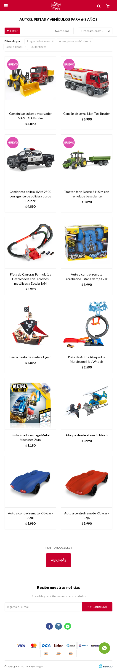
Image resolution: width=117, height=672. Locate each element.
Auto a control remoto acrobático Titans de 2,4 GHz (86, 276)
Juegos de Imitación (38, 41)
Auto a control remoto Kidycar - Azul (30, 515)
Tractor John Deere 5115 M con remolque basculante (86, 194)
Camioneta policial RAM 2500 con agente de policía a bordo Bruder (30, 196)
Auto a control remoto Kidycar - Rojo (86, 515)
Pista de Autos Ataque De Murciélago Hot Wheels (86, 359)
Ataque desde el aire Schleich (87, 435)
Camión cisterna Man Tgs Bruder (86, 113)
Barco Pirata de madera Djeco (30, 357)
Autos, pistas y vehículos (73, 41)
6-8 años (14, 46)
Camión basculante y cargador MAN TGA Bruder (30, 116)
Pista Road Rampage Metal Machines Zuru (30, 437)
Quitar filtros (38, 47)
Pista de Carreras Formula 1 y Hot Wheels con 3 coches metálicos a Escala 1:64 (30, 278)
